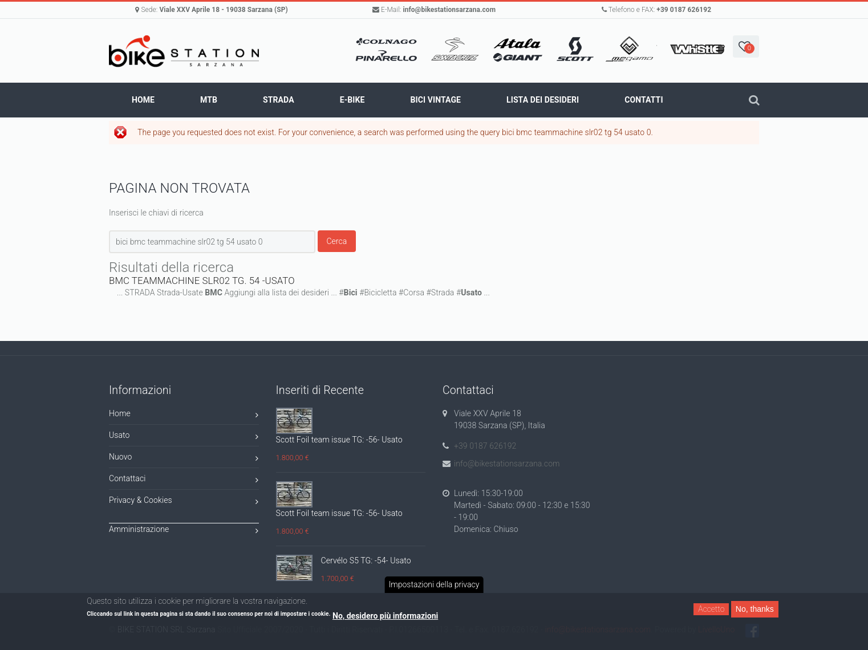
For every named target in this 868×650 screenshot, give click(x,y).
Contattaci (184, 480)
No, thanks (755, 609)
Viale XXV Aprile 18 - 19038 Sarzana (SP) (223, 10)
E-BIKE (352, 99)
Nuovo (184, 458)
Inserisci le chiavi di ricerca (156, 212)
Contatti (643, 99)
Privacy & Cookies (184, 502)
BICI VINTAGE (435, 99)
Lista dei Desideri (542, 99)
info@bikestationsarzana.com (449, 10)
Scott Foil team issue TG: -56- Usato (339, 439)
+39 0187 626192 (683, 10)
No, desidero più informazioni (385, 615)
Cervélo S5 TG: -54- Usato (366, 560)
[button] (746, 46)
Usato (184, 437)
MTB (208, 99)
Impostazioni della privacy (434, 584)
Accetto (711, 609)
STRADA (278, 99)
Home (143, 99)
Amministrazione (184, 531)
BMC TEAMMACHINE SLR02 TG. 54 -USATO (202, 280)
